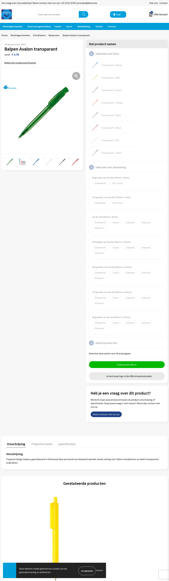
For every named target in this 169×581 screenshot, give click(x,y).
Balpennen (54, 35)
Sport (69, 26)
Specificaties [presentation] (63, 381)
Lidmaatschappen (56, 536)
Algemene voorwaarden (141, 518)
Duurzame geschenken (39, 26)
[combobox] (57, 14)
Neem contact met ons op (106, 352)
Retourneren (94, 523)
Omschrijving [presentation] (15, 381)
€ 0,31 (13, 485)
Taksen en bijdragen (57, 532)
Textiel (98, 26)
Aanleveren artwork (57, 527)
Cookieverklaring (137, 527)
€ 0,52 (55, 483)
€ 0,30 (134, 483)
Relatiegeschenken (12, 26)
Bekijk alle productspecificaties (21, 62)
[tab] (15, 382)
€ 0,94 (95, 483)
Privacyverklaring (138, 523)
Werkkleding (83, 26)
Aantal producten (103, 280)
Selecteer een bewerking (107, 104)
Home (4, 35)
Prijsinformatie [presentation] (39, 381)
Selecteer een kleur (104, 53)
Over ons (153, 2)
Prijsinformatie (55, 523)
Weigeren (99, 571)
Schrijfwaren (39, 35)
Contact (163, 2)
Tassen (57, 26)
